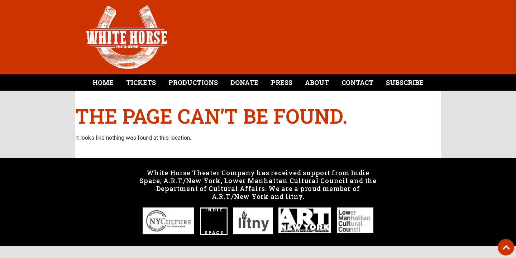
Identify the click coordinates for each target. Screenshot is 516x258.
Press (281, 82)
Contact (357, 82)
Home (103, 82)
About (317, 82)
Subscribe (405, 82)
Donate (244, 82)
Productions (193, 82)
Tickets (141, 82)
